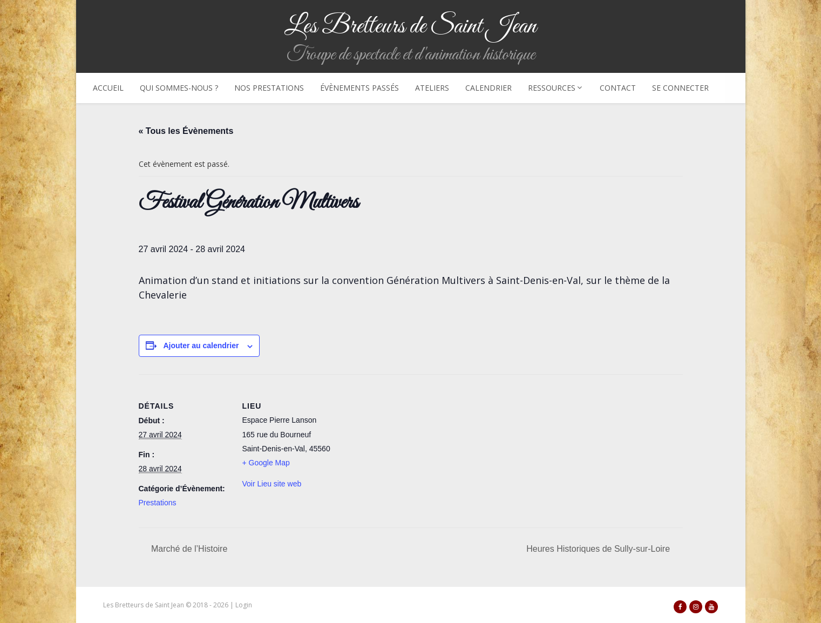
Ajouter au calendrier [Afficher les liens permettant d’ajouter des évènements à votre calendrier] (201, 345)
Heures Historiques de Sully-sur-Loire (599, 548)
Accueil (108, 88)
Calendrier (488, 88)
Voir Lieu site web (272, 483)
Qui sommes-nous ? (179, 88)
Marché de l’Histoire (188, 548)
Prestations (158, 502)
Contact (618, 88)
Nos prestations (269, 88)
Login (243, 605)
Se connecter (680, 88)
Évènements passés (359, 88)
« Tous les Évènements (186, 131)
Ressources (555, 88)
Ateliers (432, 88)
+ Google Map (266, 462)
